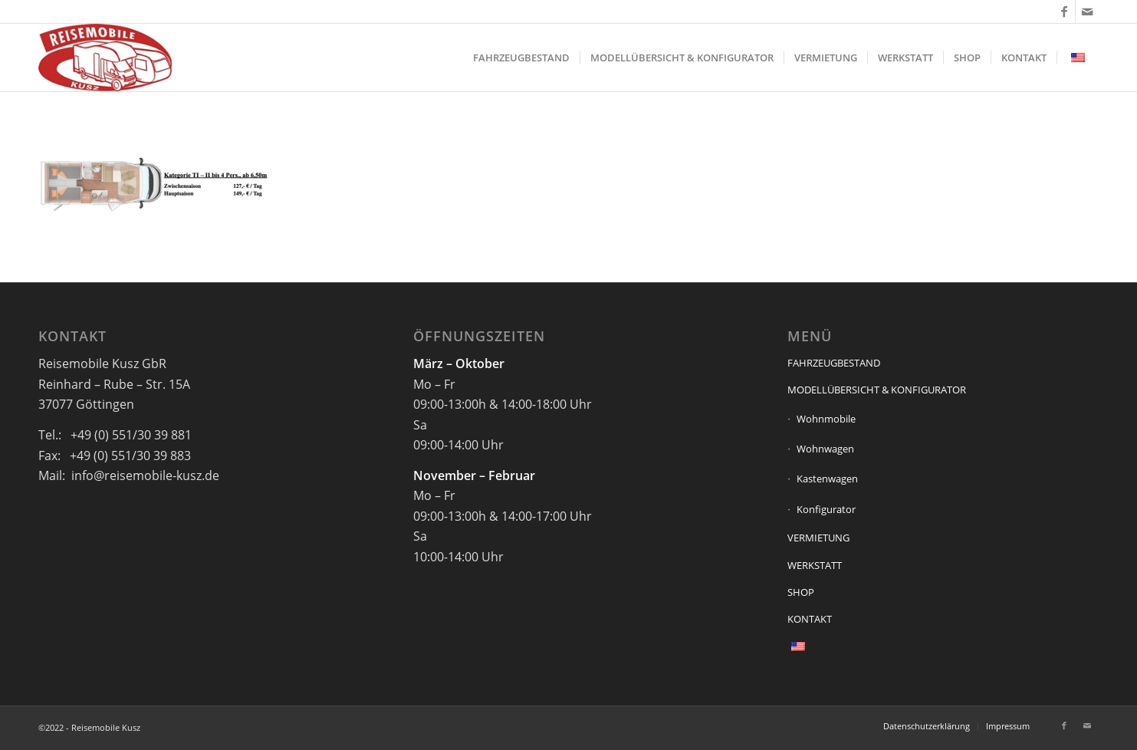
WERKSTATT (814, 565)
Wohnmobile (826, 419)
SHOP (800, 592)
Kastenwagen (827, 478)
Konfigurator (826, 509)
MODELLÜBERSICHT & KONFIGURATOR (876, 389)
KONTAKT (809, 619)
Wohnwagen (825, 449)
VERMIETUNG (818, 537)
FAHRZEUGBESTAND (833, 363)
